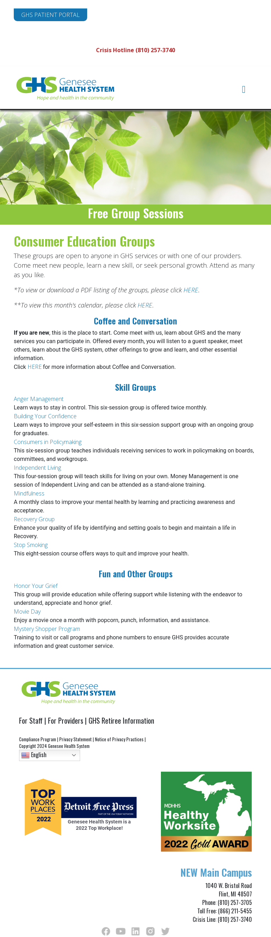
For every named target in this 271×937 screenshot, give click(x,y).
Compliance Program (37, 739)
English (34, 754)
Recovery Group (35, 519)
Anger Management (39, 399)
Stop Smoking (31, 545)
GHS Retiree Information (121, 720)
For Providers (65, 720)
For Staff (31, 720)
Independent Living (38, 467)
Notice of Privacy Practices (119, 739)
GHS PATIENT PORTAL (50, 15)
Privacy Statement (75, 739)
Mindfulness (29, 493)
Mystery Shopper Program (48, 629)
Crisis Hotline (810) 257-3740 (135, 50)
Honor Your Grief (36, 586)
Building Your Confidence (46, 416)
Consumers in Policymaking (48, 442)
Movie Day (28, 611)
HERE (190, 290)
